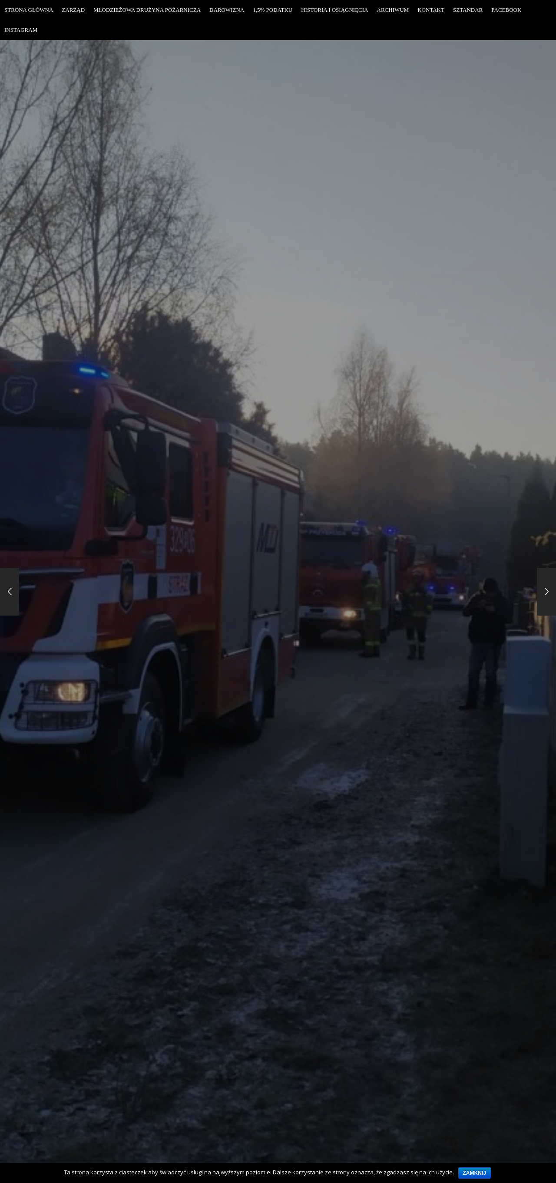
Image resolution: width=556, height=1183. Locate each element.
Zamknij (474, 1173)
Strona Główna (28, 10)
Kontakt (430, 10)
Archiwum (393, 10)
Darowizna (226, 10)
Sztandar (468, 10)
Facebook (506, 10)
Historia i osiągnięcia (334, 10)
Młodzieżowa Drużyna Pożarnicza (147, 10)
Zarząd (73, 10)
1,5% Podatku (272, 10)
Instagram (20, 29)
